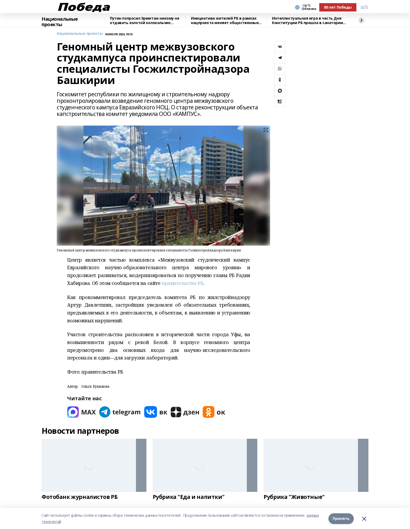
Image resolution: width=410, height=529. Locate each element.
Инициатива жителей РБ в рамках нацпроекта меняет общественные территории (225, 20)
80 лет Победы (338, 7)
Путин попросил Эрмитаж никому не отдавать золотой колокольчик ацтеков (144, 20)
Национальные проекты (60, 21)
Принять (341, 518)
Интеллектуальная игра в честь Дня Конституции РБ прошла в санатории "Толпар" (307, 20)
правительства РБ (182, 283)
